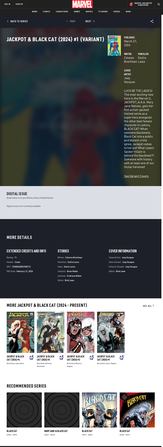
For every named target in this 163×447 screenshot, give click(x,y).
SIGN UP (19, 4)
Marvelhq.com (61, 411)
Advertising (59, 401)
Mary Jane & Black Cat (56, 372)
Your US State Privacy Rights (50, 438)
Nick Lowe (69, 222)
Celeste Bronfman (65, 68)
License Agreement (124, 438)
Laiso (17, 305)
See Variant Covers (65, 117)
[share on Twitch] (151, 416)
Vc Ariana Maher (74, 217)
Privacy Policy (29, 438)
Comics (46, 11)
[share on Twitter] (136, 409)
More (128, 11)
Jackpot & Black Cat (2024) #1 (105, 300)
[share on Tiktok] (127, 423)
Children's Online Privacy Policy (99, 438)
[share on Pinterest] (144, 416)
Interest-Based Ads (144, 438)
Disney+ (57, 406)
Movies (89, 11)
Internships (32, 415)
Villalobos (41, 308)
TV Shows (103, 11)
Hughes (70, 308)
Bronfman (10, 305)
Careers (30, 411)
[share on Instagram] (144, 409)
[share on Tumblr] (151, 409)
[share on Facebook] (128, 409)
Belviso (48, 305)
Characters (62, 11)
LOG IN (7, 4)
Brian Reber (72, 212)
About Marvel (33, 401)
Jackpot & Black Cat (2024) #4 (15, 300)
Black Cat (12, 372)
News (34, 11)
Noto (22, 305)
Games (77, 11)
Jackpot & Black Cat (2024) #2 (75, 300)
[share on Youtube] (127, 416)
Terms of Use (14, 438)
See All (149, 247)
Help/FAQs (31, 406)
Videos (116, 11)
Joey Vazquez (62, 80)
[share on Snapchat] (136, 416)
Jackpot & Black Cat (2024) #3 (45, 300)
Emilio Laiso (111, 68)
